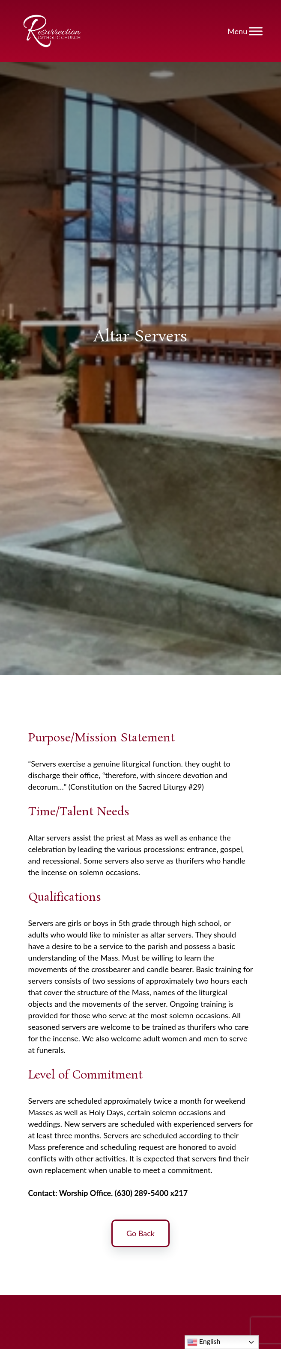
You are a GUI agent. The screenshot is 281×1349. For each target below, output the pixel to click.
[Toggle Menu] (256, 31)
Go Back (140, 1235)
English (204, 1342)
